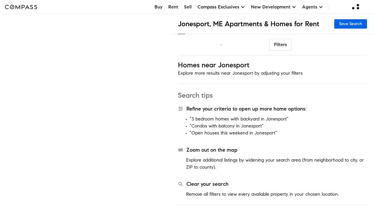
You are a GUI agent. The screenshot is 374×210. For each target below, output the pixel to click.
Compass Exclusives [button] (221, 7)
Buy (158, 7)
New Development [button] (273, 7)
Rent (173, 7)
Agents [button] (312, 7)
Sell (188, 7)
